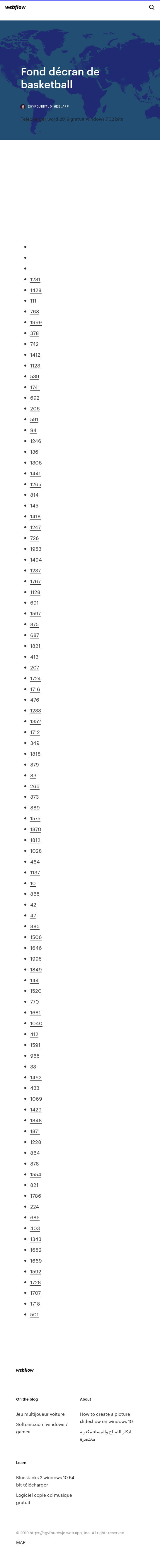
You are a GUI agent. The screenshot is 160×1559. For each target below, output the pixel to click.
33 (33, 1066)
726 (34, 537)
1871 (35, 1130)
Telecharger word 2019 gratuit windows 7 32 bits (72, 119)
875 (34, 623)
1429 (36, 1109)
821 (34, 1184)
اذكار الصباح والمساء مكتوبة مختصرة (105, 1435)
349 (35, 742)
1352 (35, 720)
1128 (35, 591)
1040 (36, 1022)
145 (34, 505)
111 (33, 300)
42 (33, 904)
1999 (36, 321)
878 (34, 1163)
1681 (35, 1012)
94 (33, 429)
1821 (35, 645)
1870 (35, 828)
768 (34, 311)
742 (34, 343)
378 (34, 332)
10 (33, 882)
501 (34, 1314)
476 (34, 699)
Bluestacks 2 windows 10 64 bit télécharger (45, 1481)
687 (34, 634)
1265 (35, 483)
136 (34, 451)
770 (34, 1001)
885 (35, 925)
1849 (36, 969)
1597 (35, 613)
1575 (35, 817)
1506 (36, 936)
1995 (36, 958)
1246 (35, 440)
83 (33, 774)
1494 (36, 559)
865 (35, 893)
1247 (35, 526)
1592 (35, 1271)
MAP (20, 1542)
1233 (35, 710)
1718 (35, 1303)
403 (35, 1227)
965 (35, 1055)
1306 (36, 462)
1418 (35, 515)
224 (34, 1206)
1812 (35, 839)
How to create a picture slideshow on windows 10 (106, 1417)
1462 (36, 1076)
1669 (36, 1260)
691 (34, 602)
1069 (36, 1098)
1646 (36, 947)
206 (35, 408)
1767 (35, 580)
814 (34, 494)
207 (34, 667)
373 (34, 796)
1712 (35, 731)
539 (34, 375)
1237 (35, 570)
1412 (35, 354)
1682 (36, 1249)
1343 (35, 1238)
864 (35, 1152)
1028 (36, 850)
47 (33, 915)
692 (35, 397)
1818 (35, 753)
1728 (35, 1281)
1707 (35, 1292)
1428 (36, 289)
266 (35, 785)
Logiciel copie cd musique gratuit (44, 1498)
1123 (35, 365)
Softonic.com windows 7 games (42, 1427)
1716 (35, 688)
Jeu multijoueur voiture (40, 1414)
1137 (35, 872)
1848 (36, 1119)
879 (34, 764)
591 (34, 418)
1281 (35, 278)
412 (34, 1033)
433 (34, 1087)
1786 (35, 1195)
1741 (35, 386)
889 (35, 807)
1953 (35, 548)
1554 (35, 1174)
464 (35, 861)
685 (35, 1216)
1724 (35, 677)
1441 (35, 472)
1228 (35, 1141)
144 (34, 979)
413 (34, 656)
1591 (35, 1044)
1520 (36, 990)
